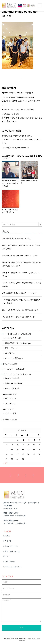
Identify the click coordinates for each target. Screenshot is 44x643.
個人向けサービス (11, 546)
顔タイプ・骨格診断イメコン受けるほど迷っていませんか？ (21, 274)
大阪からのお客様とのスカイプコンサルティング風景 (10, 183)
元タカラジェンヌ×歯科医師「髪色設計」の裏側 (20, 256)
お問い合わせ (10, 562)
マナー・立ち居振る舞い (14, 358)
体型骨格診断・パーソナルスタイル (18, 343)
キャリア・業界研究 (12, 388)
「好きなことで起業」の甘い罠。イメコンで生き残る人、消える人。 (21, 301)
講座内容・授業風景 (12, 378)
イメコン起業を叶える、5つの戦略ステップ (18, 317)
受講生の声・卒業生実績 (14, 383)
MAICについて (8, 409)
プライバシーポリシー (13, 567)
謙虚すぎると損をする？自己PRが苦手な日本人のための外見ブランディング (21, 264)
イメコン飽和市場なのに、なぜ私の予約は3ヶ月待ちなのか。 (21, 284)
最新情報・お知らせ (10, 419)
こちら (4, 139)
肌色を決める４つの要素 (29, 182)
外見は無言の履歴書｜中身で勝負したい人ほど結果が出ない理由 (21, 247)
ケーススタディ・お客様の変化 (14, 369)
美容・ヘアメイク (11, 348)
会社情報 (8, 541)
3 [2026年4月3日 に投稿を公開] (28, 440)
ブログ (7, 556)
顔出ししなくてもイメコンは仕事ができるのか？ (20, 310)
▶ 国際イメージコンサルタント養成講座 (18, 109)
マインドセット (10, 398)
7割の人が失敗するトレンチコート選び (16, 238)
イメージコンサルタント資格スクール (17, 374)
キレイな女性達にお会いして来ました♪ (10, 211)
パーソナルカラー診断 (13, 338)
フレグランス (9, 353)
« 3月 (5, 463)
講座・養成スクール (12, 551)
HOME (7, 536)
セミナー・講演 (10, 413)
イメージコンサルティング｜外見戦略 (17, 334)
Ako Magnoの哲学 (9, 394)
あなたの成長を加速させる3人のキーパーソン (19, 293)
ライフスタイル (10, 403)
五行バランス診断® (10, 364)
